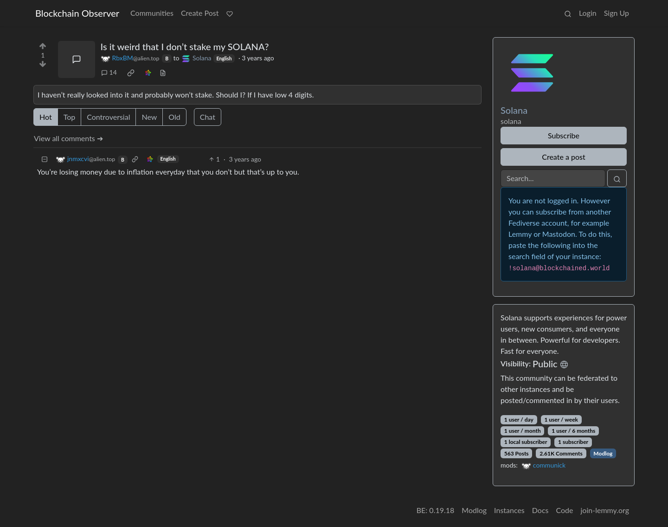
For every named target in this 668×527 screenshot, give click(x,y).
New (149, 116)
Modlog (602, 453)
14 (109, 72)
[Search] (553, 178)
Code (564, 510)
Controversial (108, 116)
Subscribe (563, 135)
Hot (45, 116)
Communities (151, 12)
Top (70, 116)
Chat (207, 116)
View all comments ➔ (68, 138)
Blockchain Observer (77, 13)
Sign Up (616, 12)
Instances (509, 510)
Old (174, 116)
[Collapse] (44, 159)
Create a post (563, 156)
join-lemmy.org (605, 510)
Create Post (200, 12)
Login (588, 12)
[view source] (162, 72)
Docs (540, 510)
